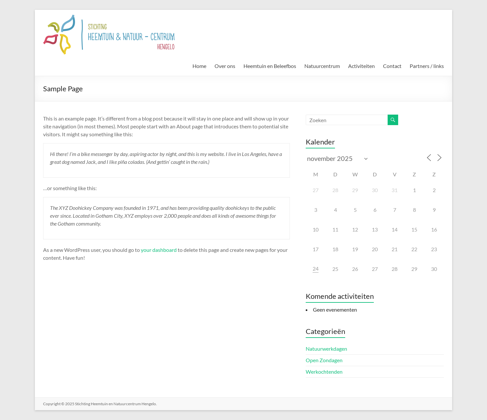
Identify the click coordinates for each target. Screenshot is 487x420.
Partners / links (427, 66)
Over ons (225, 66)
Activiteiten (361, 66)
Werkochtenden (324, 371)
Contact (392, 66)
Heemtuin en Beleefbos (270, 66)
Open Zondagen (324, 360)
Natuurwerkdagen (326, 348)
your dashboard (159, 250)
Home (199, 66)
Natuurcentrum (322, 66)
